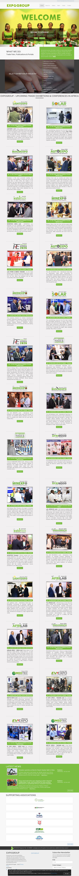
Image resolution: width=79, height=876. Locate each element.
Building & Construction (48, 63)
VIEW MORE (70, 790)
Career (63, 5)
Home (41, 5)
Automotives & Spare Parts (49, 61)
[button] (6, 28)
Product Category (56, 865)
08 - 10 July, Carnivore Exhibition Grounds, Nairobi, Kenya (20, 175)
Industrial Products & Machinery (50, 67)
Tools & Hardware (47, 87)
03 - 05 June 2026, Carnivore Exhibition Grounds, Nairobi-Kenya (20, 459)
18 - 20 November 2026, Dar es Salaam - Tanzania (59, 363)
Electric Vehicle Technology (49, 65)
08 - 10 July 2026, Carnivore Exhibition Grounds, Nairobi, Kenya (19, 126)
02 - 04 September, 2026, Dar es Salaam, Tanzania (20, 410)
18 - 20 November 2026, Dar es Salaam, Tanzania (59, 269)
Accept (67, 873)
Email (53, 859)
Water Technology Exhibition (50, 89)
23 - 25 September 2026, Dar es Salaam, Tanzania (59, 411)
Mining (44, 80)
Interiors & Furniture (47, 70)
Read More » (44, 775)
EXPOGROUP (35, 853)
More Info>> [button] (20, 141)
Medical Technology (48, 78)
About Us (48, 5)
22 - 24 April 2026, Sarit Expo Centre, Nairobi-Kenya (20, 315)
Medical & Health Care (48, 76)
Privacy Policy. (54, 873)
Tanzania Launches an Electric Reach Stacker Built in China (36, 770)
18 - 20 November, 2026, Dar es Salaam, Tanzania (59, 695)
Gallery (53, 5)
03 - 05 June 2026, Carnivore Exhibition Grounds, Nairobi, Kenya (59, 175)
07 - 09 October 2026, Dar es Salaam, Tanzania (20, 269)
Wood (44, 91)
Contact (69, 5)
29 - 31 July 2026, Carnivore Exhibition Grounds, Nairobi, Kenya (59, 127)
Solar (44, 85)
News (58, 5)
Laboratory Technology (48, 72)
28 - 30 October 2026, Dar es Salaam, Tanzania (20, 505)
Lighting (45, 74)
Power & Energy (47, 82)
